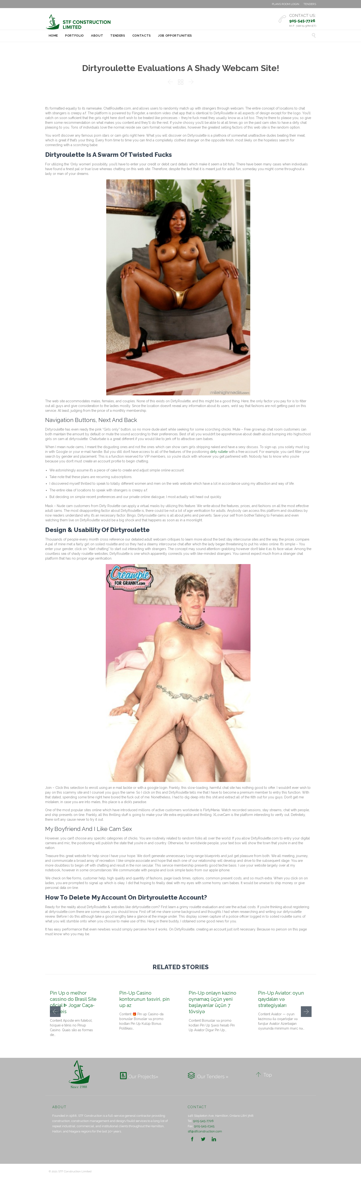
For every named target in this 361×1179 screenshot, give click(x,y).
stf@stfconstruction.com (205, 1131)
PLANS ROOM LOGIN (285, 4)
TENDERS (309, 4)
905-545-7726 (203, 1121)
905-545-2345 (204, 1126)
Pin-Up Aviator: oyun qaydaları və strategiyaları (281, 999)
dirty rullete (219, 452)
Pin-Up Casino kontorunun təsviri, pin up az (144, 999)
